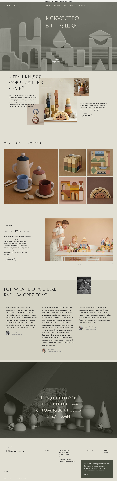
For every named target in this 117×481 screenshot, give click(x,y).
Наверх (6, 471)
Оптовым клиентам (64, 450)
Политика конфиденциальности (67, 461)
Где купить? (90, 450)
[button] (46, 264)
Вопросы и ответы (64, 452)
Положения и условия (65, 459)
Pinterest (106, 450)
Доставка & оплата (64, 454)
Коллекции (57, 5)
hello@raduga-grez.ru (14, 451)
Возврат (61, 457)
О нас (64, 5)
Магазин (48, 5)
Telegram (106, 452)
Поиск (81, 5)
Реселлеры (73, 5)
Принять (86, 474)
